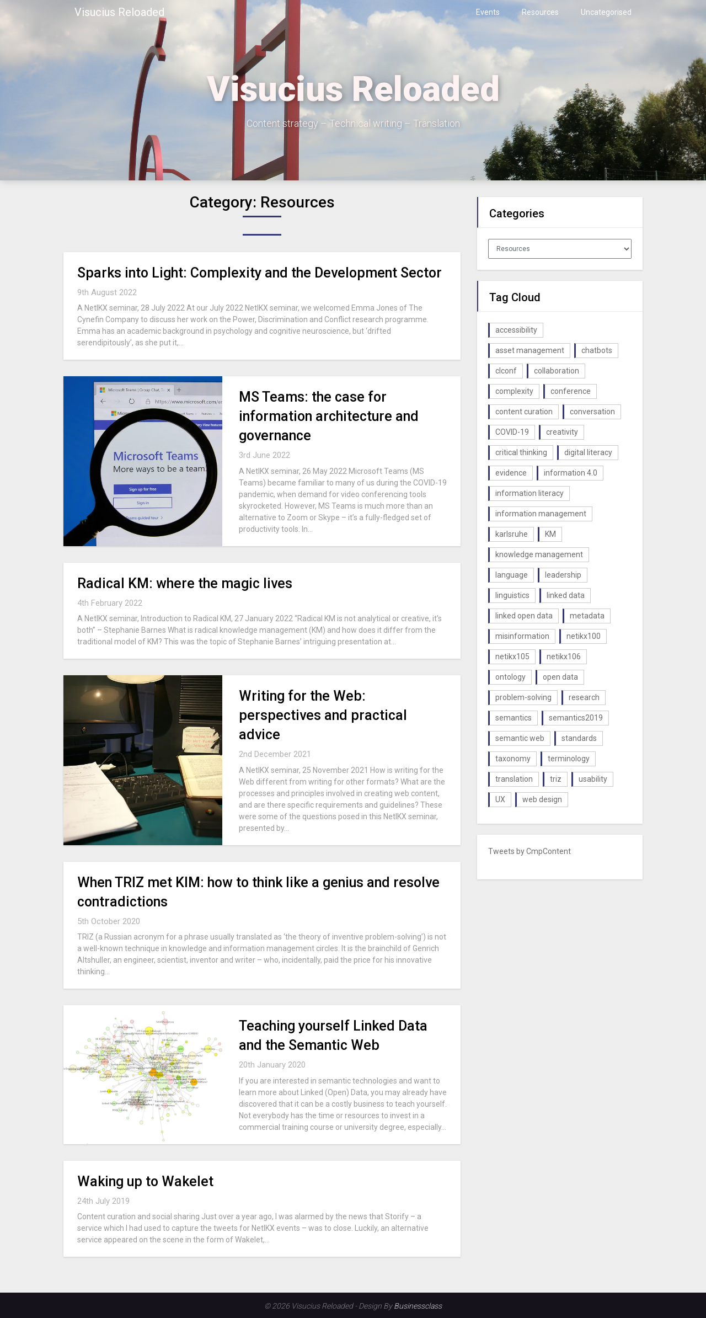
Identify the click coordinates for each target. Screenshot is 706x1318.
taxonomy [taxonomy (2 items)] (513, 758)
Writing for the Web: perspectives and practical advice (323, 715)
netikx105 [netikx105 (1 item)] (512, 656)
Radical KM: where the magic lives (184, 583)
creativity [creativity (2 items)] (562, 432)
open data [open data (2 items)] (560, 677)
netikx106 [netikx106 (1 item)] (564, 656)
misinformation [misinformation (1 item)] (522, 636)
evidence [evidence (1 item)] (511, 472)
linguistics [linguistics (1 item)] (512, 595)
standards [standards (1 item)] (579, 738)
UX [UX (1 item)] (500, 799)
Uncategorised (606, 12)
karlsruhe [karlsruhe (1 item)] (511, 534)
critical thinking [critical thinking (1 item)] (521, 452)
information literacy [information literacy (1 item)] (529, 493)
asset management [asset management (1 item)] (529, 350)
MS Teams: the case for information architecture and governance (329, 416)
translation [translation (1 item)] (514, 779)
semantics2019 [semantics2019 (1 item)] (576, 717)
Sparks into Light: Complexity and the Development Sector (259, 273)
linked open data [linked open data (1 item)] (524, 615)
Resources (540, 12)
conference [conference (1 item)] (570, 391)
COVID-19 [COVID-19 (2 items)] (512, 432)
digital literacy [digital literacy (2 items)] (588, 452)
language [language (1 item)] (511, 574)
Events (488, 12)
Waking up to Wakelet (145, 1181)
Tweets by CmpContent (529, 851)
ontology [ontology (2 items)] (510, 677)
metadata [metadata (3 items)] (587, 615)
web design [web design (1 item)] (542, 799)
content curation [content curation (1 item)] (524, 411)
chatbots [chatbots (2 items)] (596, 350)
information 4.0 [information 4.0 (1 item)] (570, 472)
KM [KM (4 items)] (550, 534)
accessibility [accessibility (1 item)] (516, 330)
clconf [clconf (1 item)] (506, 370)
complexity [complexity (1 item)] (514, 391)
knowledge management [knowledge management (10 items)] (539, 554)
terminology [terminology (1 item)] (569, 758)
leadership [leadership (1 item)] (563, 574)
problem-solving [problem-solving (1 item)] (523, 697)
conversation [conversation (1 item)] (592, 411)
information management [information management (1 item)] (540, 513)
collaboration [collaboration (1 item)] (556, 370)
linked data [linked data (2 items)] (566, 595)
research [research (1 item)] (584, 697)
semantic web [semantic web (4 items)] (519, 738)
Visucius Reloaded (119, 12)
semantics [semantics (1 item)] (513, 717)
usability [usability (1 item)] (593, 779)
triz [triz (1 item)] (555, 779)
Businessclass (418, 1305)
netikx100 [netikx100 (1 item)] (583, 636)
